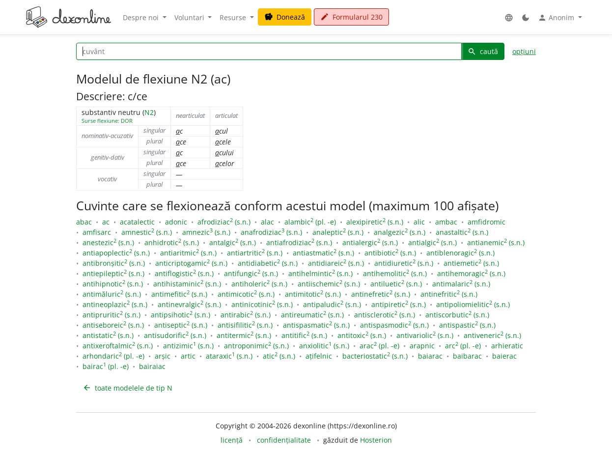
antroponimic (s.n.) (256, 345)
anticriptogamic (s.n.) (191, 263)
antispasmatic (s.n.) (316, 325)
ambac (446, 221)
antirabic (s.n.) (246, 314)
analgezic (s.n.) (399, 232)
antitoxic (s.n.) (361, 335)
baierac (504, 356)
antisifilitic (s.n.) (245, 325)
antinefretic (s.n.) (380, 294)
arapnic (422, 345)
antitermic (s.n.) (244, 335)
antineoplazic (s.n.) (115, 304)
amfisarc (97, 232)
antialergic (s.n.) (370, 242)
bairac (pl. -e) (106, 366)
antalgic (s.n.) (232, 242)
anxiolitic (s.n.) (324, 345)
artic (188, 356)
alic (419, 221)
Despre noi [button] (142, 17)
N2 (149, 112)
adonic (176, 221)
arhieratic (507, 345)
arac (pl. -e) (379, 345)
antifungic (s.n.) (251, 273)
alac (267, 221)
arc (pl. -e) (463, 345)
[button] (509, 17)
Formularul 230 (351, 17)
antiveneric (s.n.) (492, 335)
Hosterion (376, 440)
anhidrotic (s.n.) (171, 242)
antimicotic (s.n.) (246, 294)
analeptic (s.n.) (337, 232)
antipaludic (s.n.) (332, 304)
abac (84, 221)
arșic (162, 356)
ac (106, 221)
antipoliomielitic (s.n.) (473, 304)
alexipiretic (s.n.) (374, 221)
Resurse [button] (234, 17)
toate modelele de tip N (127, 388)
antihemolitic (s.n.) (395, 273)
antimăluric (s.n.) (112, 294)
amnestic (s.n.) (146, 232)
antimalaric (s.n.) (461, 283)
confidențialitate (284, 440)
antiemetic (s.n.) (471, 263)
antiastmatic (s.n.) (323, 252)
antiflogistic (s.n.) (184, 273)
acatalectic (137, 221)
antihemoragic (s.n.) (471, 273)
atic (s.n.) (279, 356)
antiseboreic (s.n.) (113, 325)
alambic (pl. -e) (310, 221)
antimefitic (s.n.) (179, 294)
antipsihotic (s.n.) (180, 314)
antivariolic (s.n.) (424, 335)
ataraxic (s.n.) (229, 356)
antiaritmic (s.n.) (188, 252)
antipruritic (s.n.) (111, 314)
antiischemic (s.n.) (329, 283)
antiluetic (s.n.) (396, 283)
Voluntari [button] (190, 17)
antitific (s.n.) (304, 335)
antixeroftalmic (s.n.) (118, 345)
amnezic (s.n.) (206, 232)
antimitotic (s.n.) (313, 294)
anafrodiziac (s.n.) (271, 232)
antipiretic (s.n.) (398, 304)
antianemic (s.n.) (496, 242)
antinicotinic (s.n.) (262, 304)
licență (232, 440)
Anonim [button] (557, 18)
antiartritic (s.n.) (254, 252)
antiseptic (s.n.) (180, 325)
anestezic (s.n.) (108, 242)
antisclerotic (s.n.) (384, 314)
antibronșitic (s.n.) (114, 263)
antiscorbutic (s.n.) (457, 314)
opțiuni (524, 51)
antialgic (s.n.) (432, 242)
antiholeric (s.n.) (259, 283)
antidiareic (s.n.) (336, 263)
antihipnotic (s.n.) (113, 283)
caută (483, 51)
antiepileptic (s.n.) (113, 273)
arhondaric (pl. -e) (113, 356)
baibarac (467, 356)
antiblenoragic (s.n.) (460, 252)
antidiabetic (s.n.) (268, 263)
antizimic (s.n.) (188, 345)
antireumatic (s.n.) (312, 314)
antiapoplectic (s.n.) (116, 252)
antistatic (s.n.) (108, 335)
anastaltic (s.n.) (462, 232)
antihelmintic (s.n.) (320, 273)
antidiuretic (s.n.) (403, 263)
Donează (284, 17)
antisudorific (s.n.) (175, 335)
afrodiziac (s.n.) (223, 221)
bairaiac (152, 366)
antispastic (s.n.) (467, 325)
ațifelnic (319, 356)
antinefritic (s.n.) (448, 294)
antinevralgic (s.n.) (189, 304)
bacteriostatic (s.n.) (375, 356)
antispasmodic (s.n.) (394, 325)
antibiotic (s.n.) (390, 252)
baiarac (430, 356)
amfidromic (486, 221)
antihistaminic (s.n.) (187, 283)
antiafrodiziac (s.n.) (299, 242)
